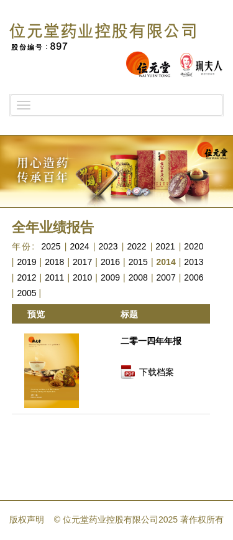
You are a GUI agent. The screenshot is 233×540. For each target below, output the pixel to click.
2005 (26, 293)
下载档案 (156, 372)
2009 (110, 277)
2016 (110, 262)
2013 (193, 262)
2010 (82, 277)
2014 (166, 262)
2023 (107, 246)
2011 (54, 277)
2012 (26, 277)
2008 (138, 277)
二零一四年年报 (151, 341)
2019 (26, 262)
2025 (50, 246)
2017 (82, 262)
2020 (193, 246)
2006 (193, 277)
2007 (166, 277)
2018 (54, 262)
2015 (138, 262)
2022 (136, 246)
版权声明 (26, 519)
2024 (79, 246)
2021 (165, 246)
